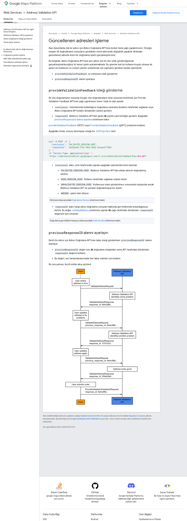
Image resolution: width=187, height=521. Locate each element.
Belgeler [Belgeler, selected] (103, 3)
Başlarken (138, 12)
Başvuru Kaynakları (28, 19)
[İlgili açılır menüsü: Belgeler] (110, 3)
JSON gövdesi (103, 131)
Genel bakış (57, 3)
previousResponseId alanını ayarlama (73, 119)
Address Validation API (41, 12)
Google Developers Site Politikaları (84, 419)
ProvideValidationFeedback (104, 125)
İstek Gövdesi (99, 220)
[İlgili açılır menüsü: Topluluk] (138, 3)
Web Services (13, 12)
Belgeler (97, 33)
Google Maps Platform (80, 33)
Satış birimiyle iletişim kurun (166, 12)
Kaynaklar (47, 19)
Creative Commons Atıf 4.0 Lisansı (94, 416)
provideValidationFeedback (63, 125)
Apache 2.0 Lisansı (137, 416)
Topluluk (131, 3)
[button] (19, 55)
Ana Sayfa (53, 33)
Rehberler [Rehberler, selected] (8, 19)
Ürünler (71, 3)
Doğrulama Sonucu (81, 200)
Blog (119, 3)
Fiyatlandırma (87, 3)
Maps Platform (25, 4)
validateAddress (80, 210)
